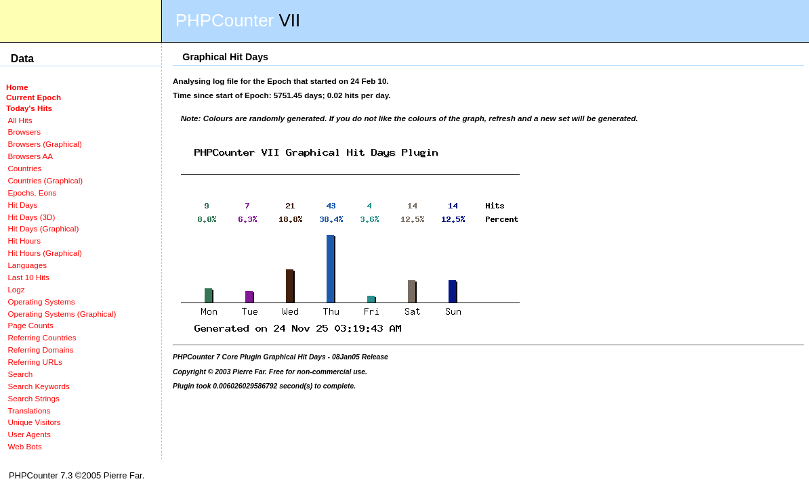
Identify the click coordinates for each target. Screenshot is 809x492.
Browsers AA (30, 156)
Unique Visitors (33, 422)
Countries (24, 168)
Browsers (24, 131)
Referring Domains (40, 349)
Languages (27, 265)
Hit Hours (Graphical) (44, 252)
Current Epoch (33, 97)
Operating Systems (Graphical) (61, 313)
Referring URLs (34, 361)
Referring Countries (41, 337)
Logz (15, 289)
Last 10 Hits (28, 277)
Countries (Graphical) (45, 180)
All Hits (19, 120)
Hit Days (22, 204)
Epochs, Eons (31, 192)
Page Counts (30, 325)
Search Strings (33, 398)
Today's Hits (29, 108)
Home (17, 87)
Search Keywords (38, 386)
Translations (28, 410)
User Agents (29, 434)
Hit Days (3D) (31, 217)
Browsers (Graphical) (44, 143)
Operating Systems (41, 301)
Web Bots (24, 446)
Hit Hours (24, 240)
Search (20, 374)
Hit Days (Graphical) (43, 228)
